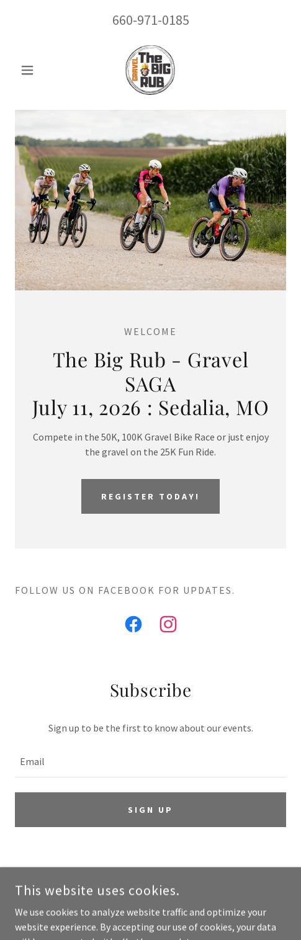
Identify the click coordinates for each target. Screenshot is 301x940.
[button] (35, 70)
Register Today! (150, 496)
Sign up (150, 809)
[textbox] (150, 761)
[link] (150, 70)
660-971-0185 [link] (150, 20)
